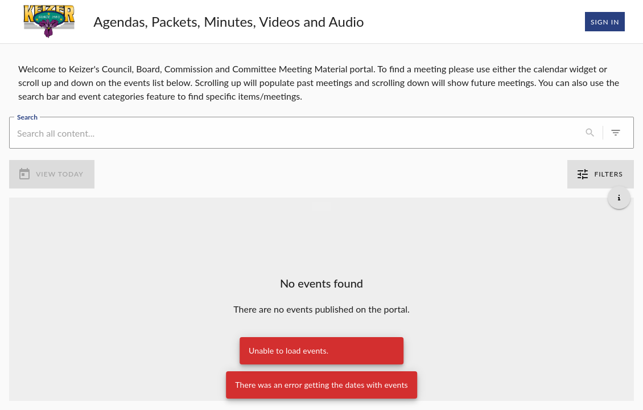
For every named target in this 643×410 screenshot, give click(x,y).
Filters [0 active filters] (600, 174)
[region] (321, 80)
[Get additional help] (619, 197)
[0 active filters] (615, 132)
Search (27, 117)
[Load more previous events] (321, 206)
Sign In (605, 21)
